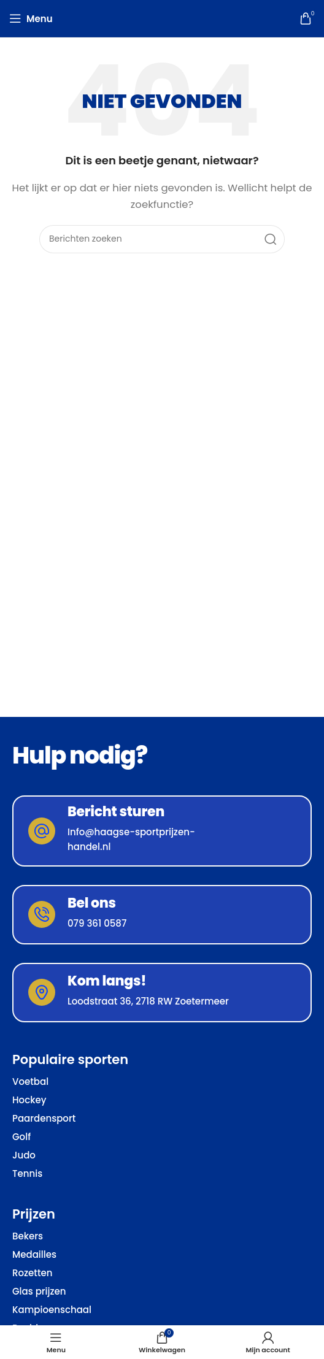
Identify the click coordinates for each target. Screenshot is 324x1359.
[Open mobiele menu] (31, 18)
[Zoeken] (162, 239)
